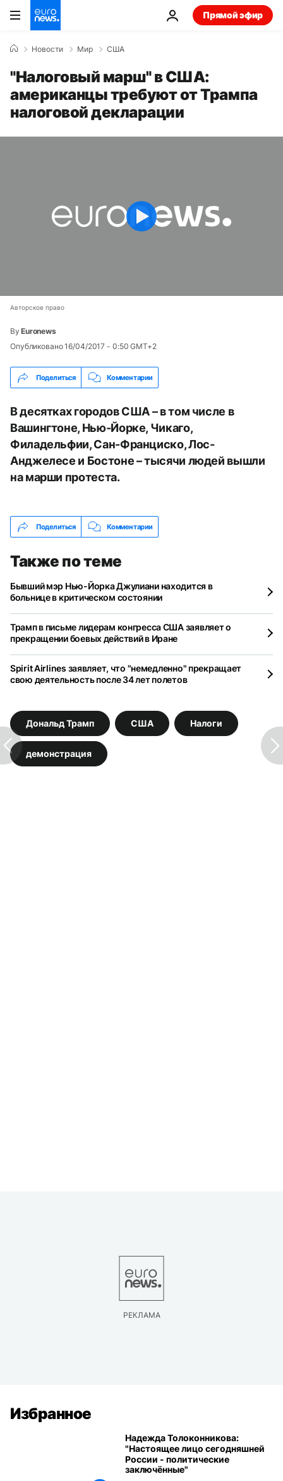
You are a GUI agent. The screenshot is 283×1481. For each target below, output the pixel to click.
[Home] (14, 48)
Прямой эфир (233, 14)
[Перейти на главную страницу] (45, 15)
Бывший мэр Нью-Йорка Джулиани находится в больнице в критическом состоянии (111, 592)
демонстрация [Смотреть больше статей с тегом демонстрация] (59, 753)
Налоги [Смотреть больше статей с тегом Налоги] (206, 723)
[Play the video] (141, 216)
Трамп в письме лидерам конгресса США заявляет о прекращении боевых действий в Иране (120, 633)
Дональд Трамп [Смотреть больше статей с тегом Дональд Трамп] (60, 723)
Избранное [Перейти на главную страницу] (51, 1413)
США (115, 49)
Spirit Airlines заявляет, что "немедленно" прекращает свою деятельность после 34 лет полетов (125, 674)
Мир (85, 49)
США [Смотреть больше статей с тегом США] (142, 723)
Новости (47, 49)
